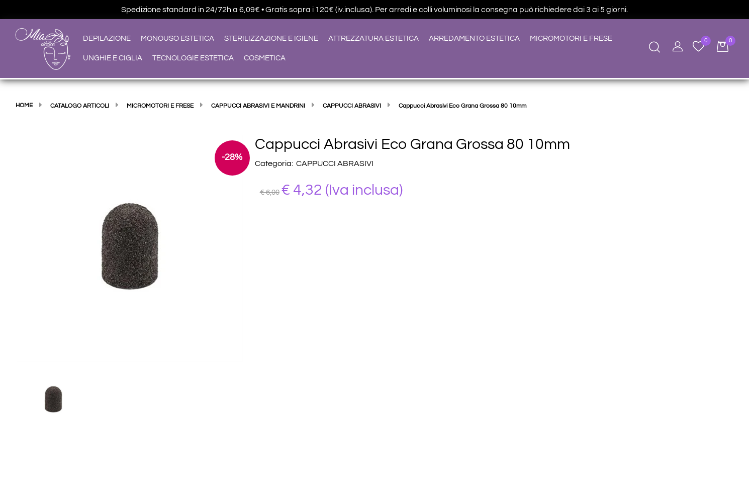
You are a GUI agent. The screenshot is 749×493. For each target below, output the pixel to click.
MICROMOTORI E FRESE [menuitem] (571, 38)
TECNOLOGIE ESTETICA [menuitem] (193, 58)
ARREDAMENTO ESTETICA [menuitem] (474, 38)
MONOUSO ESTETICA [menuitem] (177, 38)
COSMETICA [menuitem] (265, 58)
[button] (130, 248)
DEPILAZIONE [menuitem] (107, 38)
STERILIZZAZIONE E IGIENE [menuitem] (271, 38)
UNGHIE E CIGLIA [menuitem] (112, 58)
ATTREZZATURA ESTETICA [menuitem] (373, 38)
